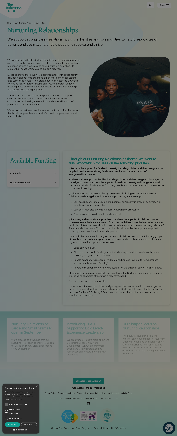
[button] (21, 430)
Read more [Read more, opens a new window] (19, 399)
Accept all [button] (12, 425)
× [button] (36, 386)
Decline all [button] (29, 425)
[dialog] (20, 409)
